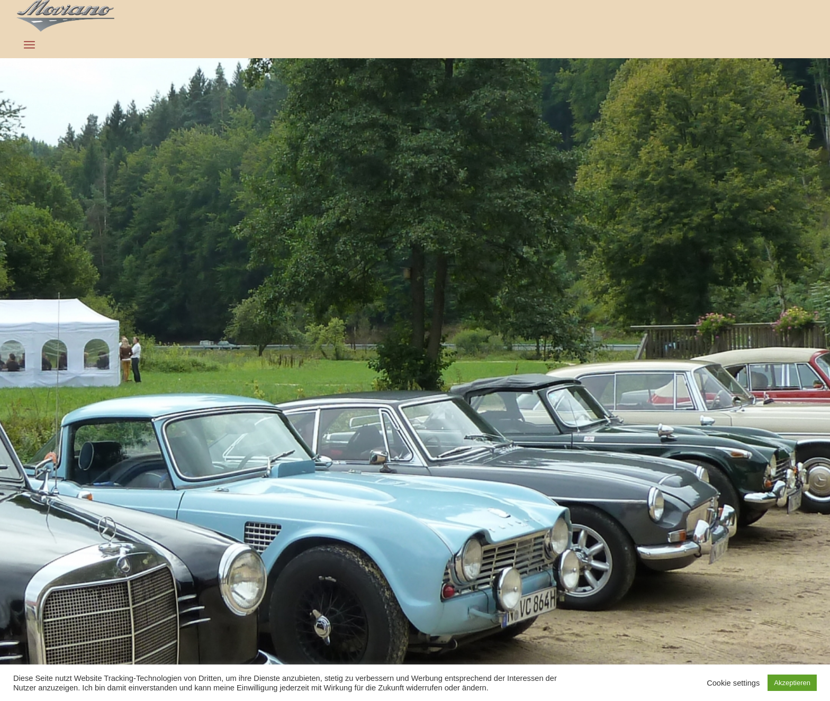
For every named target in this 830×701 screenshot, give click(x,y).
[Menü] (29, 45)
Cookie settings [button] (733, 683)
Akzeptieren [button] (792, 683)
